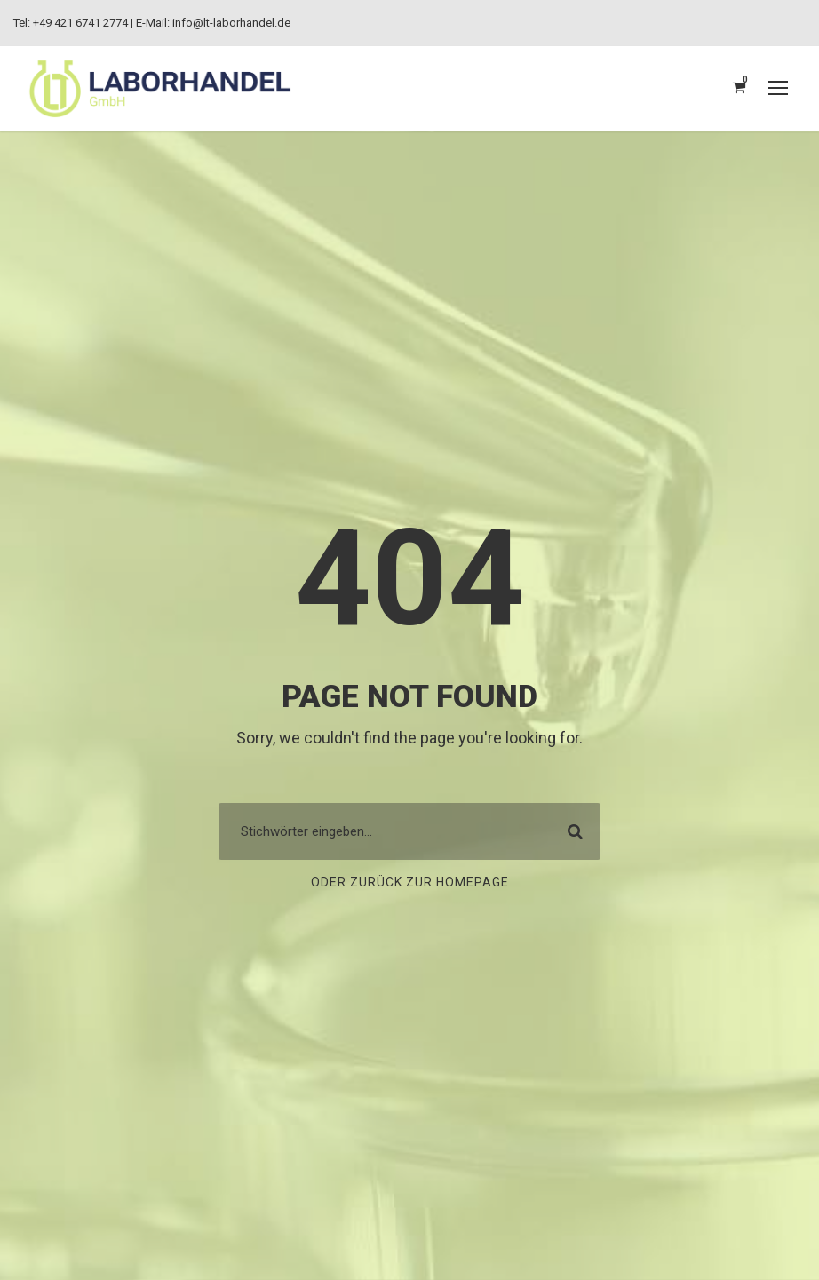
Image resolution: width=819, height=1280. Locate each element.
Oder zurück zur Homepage (409, 883)
